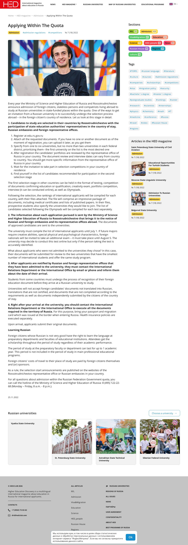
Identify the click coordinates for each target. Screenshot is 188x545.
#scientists (149, 105)
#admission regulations (34, 32)
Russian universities (93, 4)
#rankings (161, 99)
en (172, 4)
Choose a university (162, 413)
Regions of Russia (114, 491)
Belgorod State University (144, 210)
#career (173, 99)
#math (161, 111)
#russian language (150, 71)
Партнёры (110, 507)
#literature (169, 71)
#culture (134, 76)
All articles (77, 486)
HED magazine (68, 4)
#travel (133, 122)
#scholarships (153, 82)
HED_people (153, 43)
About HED (111, 522)
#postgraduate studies (141, 99)
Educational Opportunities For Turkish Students (162, 164)
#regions (134, 128)
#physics (134, 111)
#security (164, 88)
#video (144, 122)
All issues (110, 496)
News (52, 4)
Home (11, 15)
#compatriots (136, 82)
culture (135, 54)
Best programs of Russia (118, 527)
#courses (146, 76)
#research (135, 105)
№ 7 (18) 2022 (71, 32)
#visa (132, 88)
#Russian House (159, 122)
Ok (131, 537)
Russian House (139, 48)
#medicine (135, 117)
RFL (133, 31)
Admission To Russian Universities (159, 194)
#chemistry (148, 111)
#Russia (164, 117)
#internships (165, 105)
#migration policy (147, 88)
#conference (150, 117)
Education (160, 37)
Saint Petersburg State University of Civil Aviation (151, 148)
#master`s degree (162, 94)
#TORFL (133, 71)
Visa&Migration (139, 37)
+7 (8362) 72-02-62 (19, 510)
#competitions (55, 32)
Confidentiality (113, 517)
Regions (158, 48)
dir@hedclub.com (19, 515)
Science (135, 43)
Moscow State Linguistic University (148, 180)
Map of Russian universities (122, 4)
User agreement (113, 512)
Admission (39, 15)
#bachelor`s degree (139, 94)
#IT (169, 111)
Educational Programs (152, 4)
